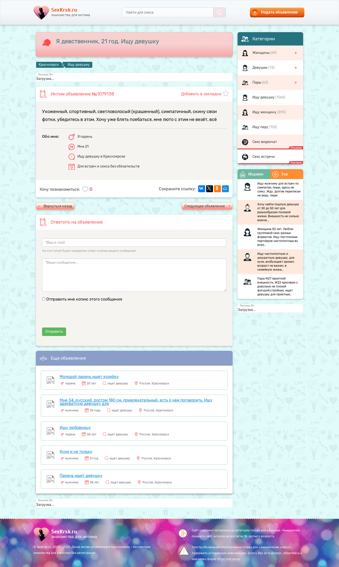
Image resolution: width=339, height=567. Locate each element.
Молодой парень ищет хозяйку (89, 376)
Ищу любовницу (75, 427)
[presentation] (79, 318)
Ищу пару (260, 127)
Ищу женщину (264, 112)
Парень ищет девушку (81, 475)
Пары (257, 82)
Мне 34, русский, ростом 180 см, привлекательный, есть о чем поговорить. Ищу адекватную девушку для (136, 402)
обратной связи (228, 559)
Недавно (251, 174)
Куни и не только (76, 451)
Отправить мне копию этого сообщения (84, 299)
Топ (280, 174)
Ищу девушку (263, 97)
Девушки (260, 68)
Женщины (261, 53)
